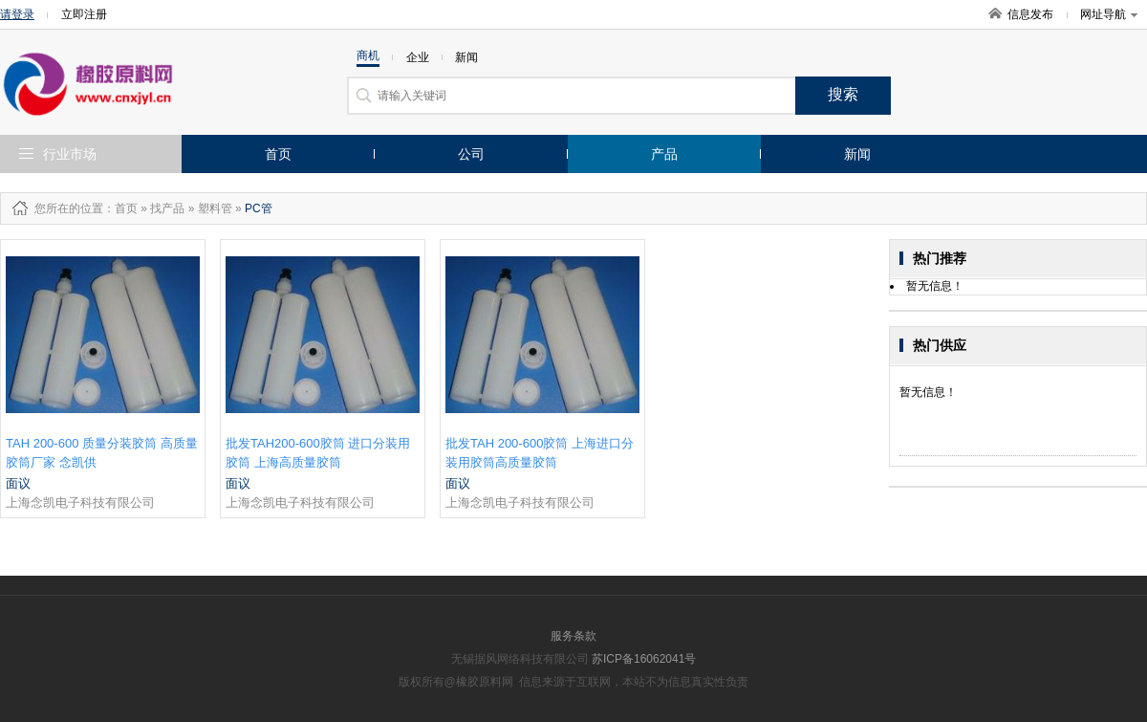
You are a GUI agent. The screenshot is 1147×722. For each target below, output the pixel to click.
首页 (278, 154)
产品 (664, 154)
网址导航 (1108, 14)
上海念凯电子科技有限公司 (80, 502)
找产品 (167, 208)
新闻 (857, 154)
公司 (471, 154)
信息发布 (1030, 14)
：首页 (120, 208)
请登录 (17, 14)
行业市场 (70, 154)
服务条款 (573, 636)
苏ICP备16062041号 (644, 659)
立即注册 (84, 14)
